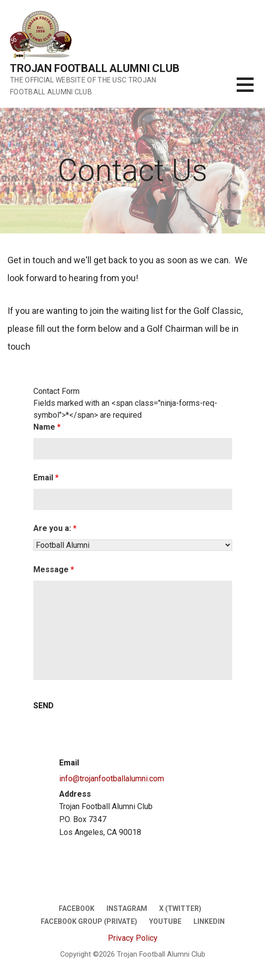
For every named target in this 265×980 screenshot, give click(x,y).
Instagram (126, 908)
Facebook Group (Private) (89, 921)
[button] (251, 90)
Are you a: (55, 528)
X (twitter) (180, 908)
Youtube (165, 921)
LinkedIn (209, 921)
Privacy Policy (133, 938)
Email (46, 477)
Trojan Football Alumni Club (94, 68)
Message (53, 569)
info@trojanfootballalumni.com (111, 778)
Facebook (76, 908)
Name (47, 427)
